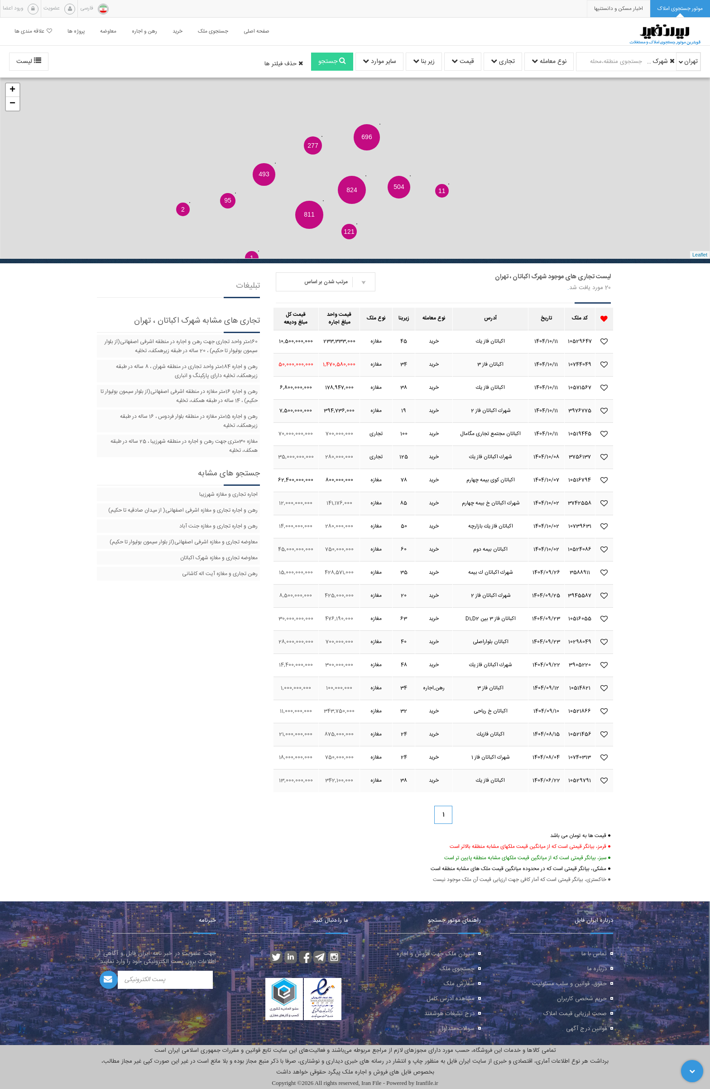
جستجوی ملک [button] (213, 31)
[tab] (680, 9)
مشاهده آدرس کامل (451, 999)
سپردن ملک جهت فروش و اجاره (436, 954)
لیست (28, 61)
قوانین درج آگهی (586, 1029)
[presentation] (618, 9)
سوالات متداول (457, 1029)
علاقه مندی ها (33, 31)
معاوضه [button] (108, 31)
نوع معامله (549, 61)
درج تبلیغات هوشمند (449, 1014)
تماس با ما (594, 954)
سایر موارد (379, 61)
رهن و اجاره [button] (144, 31)
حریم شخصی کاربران (582, 999)
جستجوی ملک (457, 969)
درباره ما (597, 969)
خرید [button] (177, 31)
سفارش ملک (459, 984)
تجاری (503, 61)
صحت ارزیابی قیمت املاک (575, 1014)
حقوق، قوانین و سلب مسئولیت (569, 984)
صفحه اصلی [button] (256, 31)
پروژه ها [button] (76, 31)
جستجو (332, 61)
